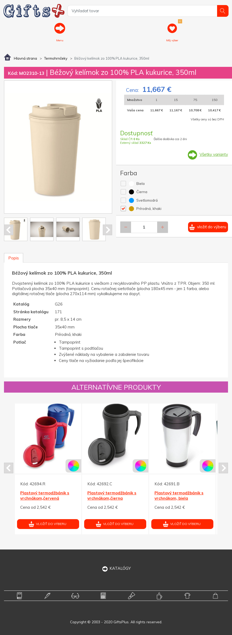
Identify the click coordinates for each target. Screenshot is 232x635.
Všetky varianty (214, 154)
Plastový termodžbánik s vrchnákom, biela (178, 496)
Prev (8, 230)
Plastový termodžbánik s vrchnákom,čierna (111, 496)
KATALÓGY (116, 568)
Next (107, 230)
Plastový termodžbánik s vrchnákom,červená (44, 496)
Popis (13, 257)
